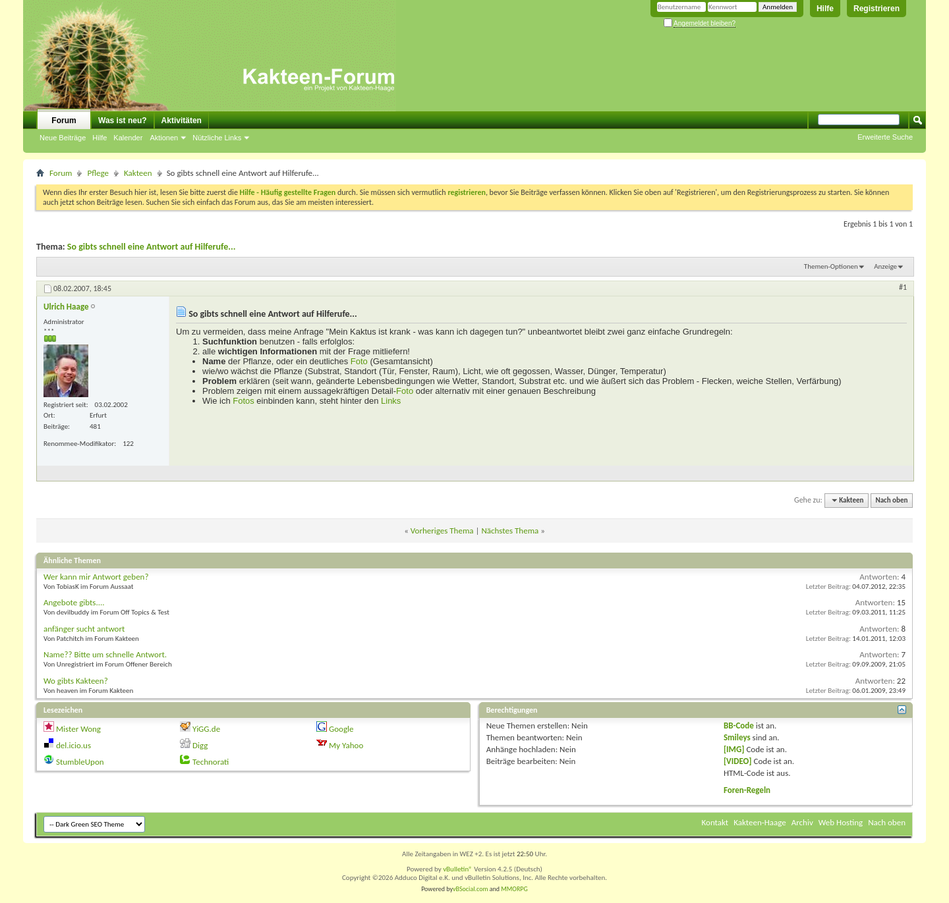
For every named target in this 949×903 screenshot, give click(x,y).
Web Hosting (841, 822)
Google (341, 729)
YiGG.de (206, 729)
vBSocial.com (471, 889)
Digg (200, 745)
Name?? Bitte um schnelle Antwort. (105, 654)
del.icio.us (73, 745)
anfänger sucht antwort (84, 629)
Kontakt (715, 822)
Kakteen (138, 173)
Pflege (98, 173)
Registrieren (876, 8)
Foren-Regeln (747, 790)
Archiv (802, 822)
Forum (63, 120)
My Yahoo (346, 745)
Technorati (210, 762)
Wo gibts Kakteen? (75, 681)
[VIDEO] (738, 761)
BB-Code (739, 725)
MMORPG (514, 889)
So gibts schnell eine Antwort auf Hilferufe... (151, 246)
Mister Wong (78, 729)
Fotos (243, 401)
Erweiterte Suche (885, 137)
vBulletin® (458, 869)
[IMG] (734, 749)
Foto (359, 361)
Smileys (737, 737)
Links (391, 401)
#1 (903, 287)
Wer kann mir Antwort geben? (95, 577)
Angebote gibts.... (74, 602)
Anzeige (885, 266)
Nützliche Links (216, 138)
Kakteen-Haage (759, 822)
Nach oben (891, 500)
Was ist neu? (122, 120)
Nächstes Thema (509, 530)
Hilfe (825, 8)
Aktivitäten (181, 120)
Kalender (127, 138)
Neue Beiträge (63, 138)
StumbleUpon (80, 762)
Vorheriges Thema (442, 530)
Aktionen (164, 138)
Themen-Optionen (831, 266)
